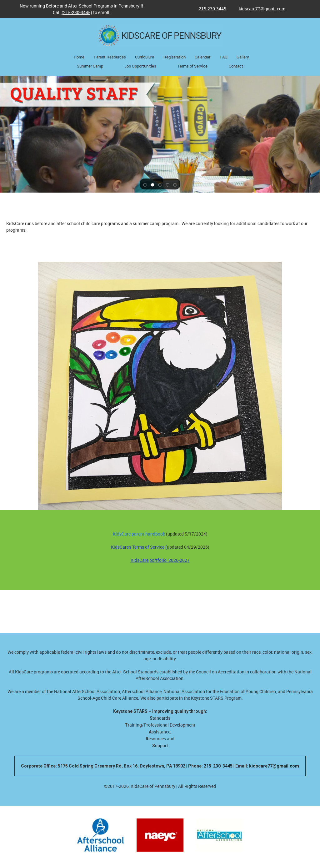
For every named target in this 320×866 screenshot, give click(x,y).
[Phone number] (209, 8)
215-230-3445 (218, 765)
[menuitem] (79, 57)
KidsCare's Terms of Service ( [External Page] (139, 547)
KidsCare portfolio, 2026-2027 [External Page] (160, 560)
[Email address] (258, 8)
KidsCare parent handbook (139, 534)
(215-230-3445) (77, 12)
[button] (145, 184)
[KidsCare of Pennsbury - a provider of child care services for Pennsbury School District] (160, 35)
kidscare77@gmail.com (274, 765)
